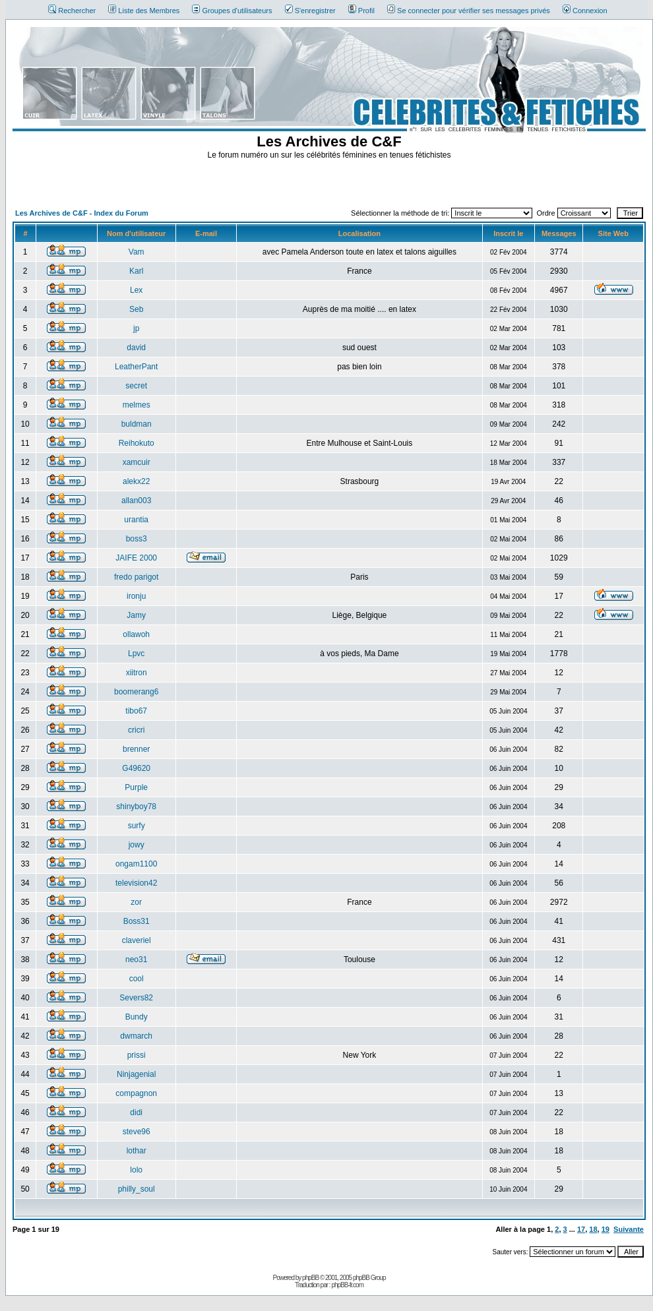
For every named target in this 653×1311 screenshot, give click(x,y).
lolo (136, 1169)
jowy (136, 844)
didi (136, 1112)
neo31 (136, 959)
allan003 (136, 500)
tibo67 (136, 711)
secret (136, 385)
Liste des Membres (143, 11)
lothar (136, 1150)
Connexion (585, 11)
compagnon (136, 1093)
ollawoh (136, 634)
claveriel (136, 940)
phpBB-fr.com (347, 1285)
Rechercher (72, 11)
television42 (136, 883)
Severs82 (136, 997)
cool (136, 978)
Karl (136, 271)
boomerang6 (136, 691)
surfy (136, 825)
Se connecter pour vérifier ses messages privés (468, 11)
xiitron (136, 672)
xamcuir (136, 462)
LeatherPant (136, 366)
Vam (136, 252)
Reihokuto (136, 443)
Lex (136, 290)
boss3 (136, 538)
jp (136, 328)
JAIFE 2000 (136, 558)
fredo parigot (136, 577)
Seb (136, 309)
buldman (136, 424)
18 (593, 1229)
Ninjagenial (136, 1074)
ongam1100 (136, 864)
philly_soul (136, 1189)
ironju (136, 596)
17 (581, 1229)
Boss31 (136, 921)
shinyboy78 (136, 806)
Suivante (628, 1229)
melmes (136, 405)
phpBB (310, 1277)
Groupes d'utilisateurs (232, 11)
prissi (136, 1055)
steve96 (136, 1131)
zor (136, 902)
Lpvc (136, 653)
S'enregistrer (310, 11)
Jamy (136, 615)
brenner (136, 749)
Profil (361, 11)
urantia (136, 519)
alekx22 (136, 481)
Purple (136, 787)
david (136, 347)
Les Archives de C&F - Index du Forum (81, 213)
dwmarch (136, 1036)
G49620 (136, 768)
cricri (136, 730)
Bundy (136, 1016)
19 (605, 1229)
